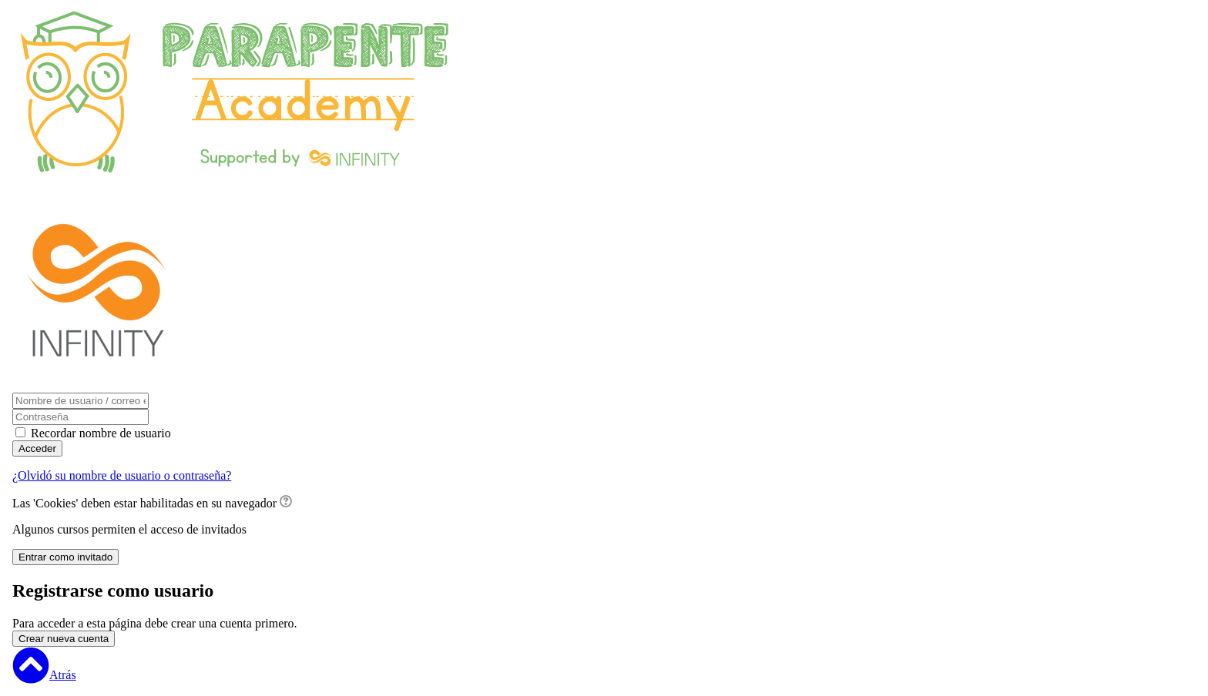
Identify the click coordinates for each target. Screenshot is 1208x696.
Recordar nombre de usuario (101, 433)
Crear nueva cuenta (63, 638)
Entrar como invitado (65, 557)
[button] (286, 503)
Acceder (37, 448)
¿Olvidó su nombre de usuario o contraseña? (121, 475)
